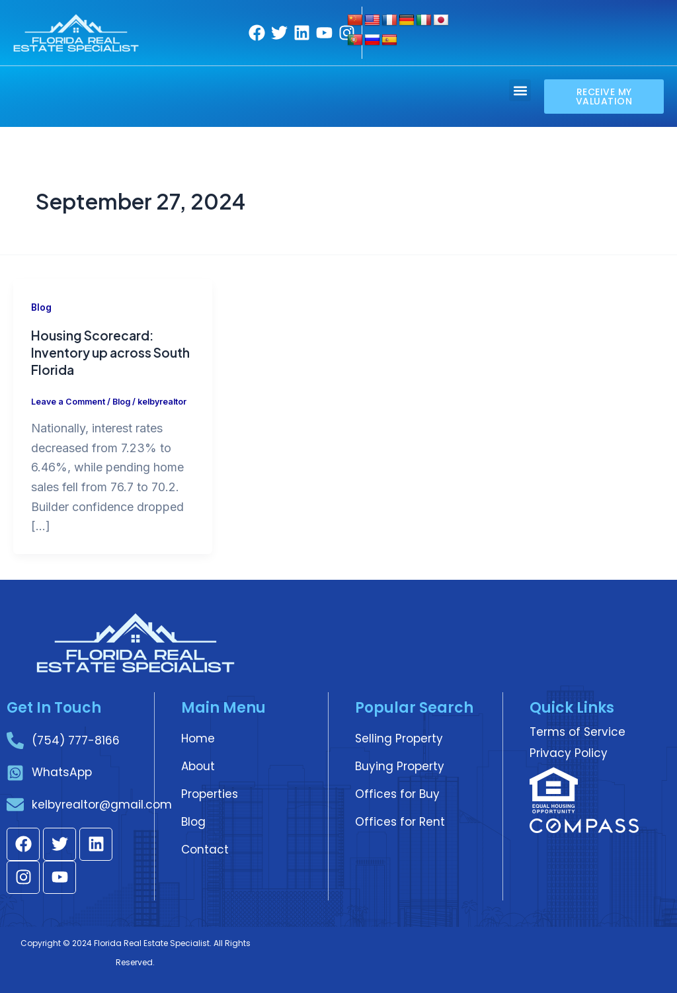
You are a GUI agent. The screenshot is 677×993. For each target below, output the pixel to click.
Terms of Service (577, 730)
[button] (520, 90)
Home (198, 736)
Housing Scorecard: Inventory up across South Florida (94, 352)
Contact (205, 847)
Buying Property (399, 764)
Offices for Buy (397, 792)
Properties (209, 792)
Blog (41, 307)
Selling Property (399, 736)
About (198, 764)
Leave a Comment (69, 401)
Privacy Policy (569, 751)
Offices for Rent (400, 820)
